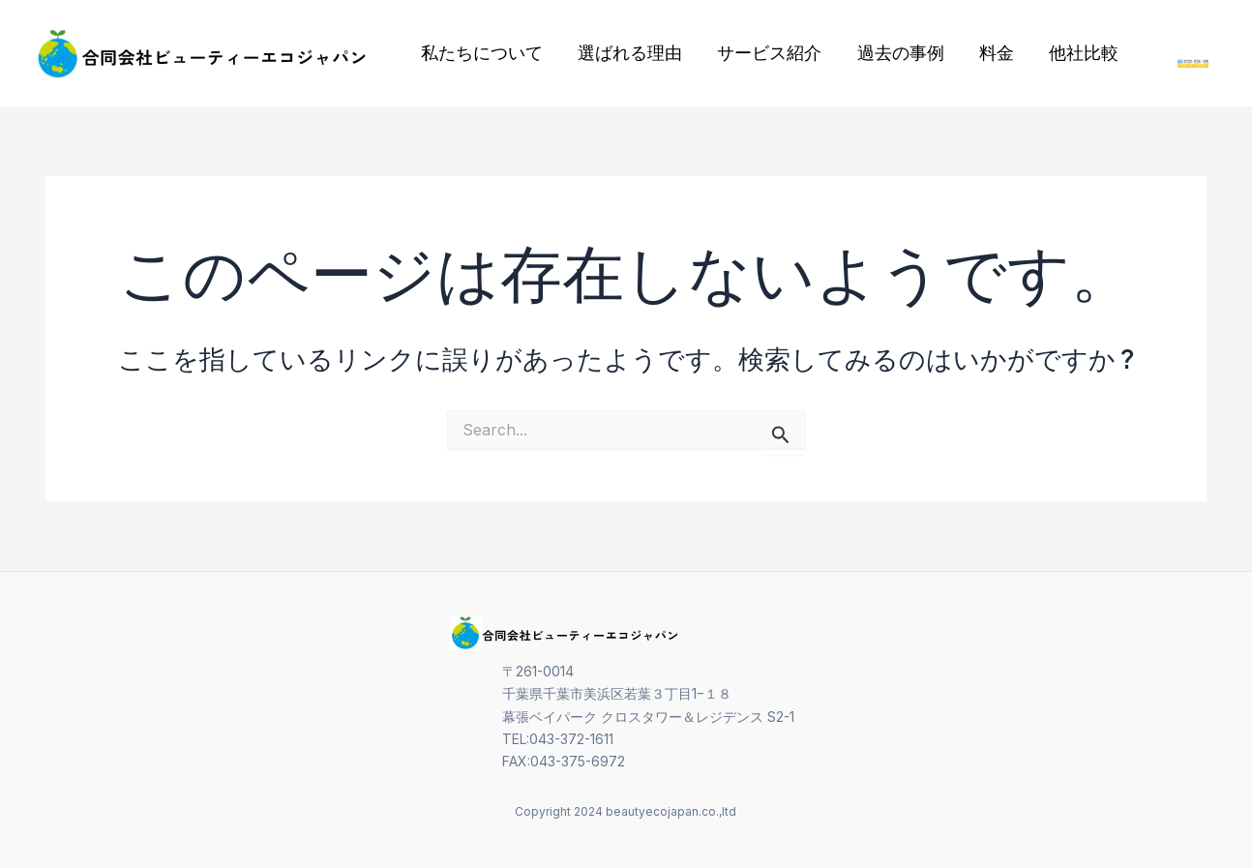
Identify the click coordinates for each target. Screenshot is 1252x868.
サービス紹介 (733, 53)
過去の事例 (853, 53)
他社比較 (1015, 53)
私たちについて (467, 53)
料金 (938, 53)
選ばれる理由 (604, 53)
